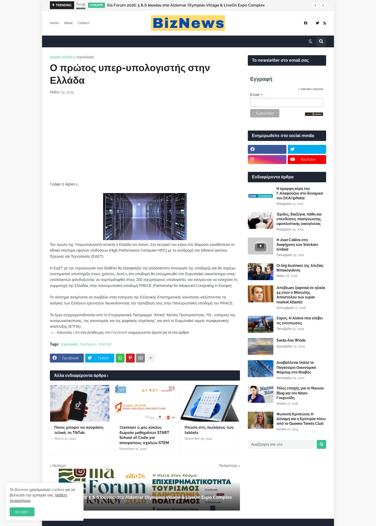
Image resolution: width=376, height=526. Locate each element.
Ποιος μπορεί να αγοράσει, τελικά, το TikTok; (79, 430)
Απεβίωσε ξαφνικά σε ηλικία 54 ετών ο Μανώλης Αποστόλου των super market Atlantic (301, 295)
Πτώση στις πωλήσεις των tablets (209, 430)
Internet (105, 344)
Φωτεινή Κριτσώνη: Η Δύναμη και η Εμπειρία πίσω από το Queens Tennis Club (301, 419)
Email (256, 94)
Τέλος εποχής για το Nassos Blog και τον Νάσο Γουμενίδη (300, 393)
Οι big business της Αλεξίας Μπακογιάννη (300, 267)
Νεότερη (59, 465)
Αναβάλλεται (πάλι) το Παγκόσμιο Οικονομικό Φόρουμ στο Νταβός (296, 367)
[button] (315, 5)
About (68, 23)
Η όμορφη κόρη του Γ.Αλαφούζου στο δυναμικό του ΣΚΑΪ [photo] (300, 193)
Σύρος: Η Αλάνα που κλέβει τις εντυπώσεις (300, 320)
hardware (88, 344)
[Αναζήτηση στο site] (281, 444)
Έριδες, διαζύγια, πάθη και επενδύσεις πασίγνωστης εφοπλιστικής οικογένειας (299, 219)
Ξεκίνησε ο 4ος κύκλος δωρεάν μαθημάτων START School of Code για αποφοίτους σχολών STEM (144, 435)
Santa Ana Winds (291, 340)
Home (54, 23)
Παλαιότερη (228, 465)
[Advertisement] (145, 138)
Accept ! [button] (22, 512)
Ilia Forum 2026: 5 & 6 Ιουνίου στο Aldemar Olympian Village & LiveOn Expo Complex (186, 5)
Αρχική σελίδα (61, 57)
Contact (83, 23)
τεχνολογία (84, 57)
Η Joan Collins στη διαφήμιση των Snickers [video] (297, 244)
